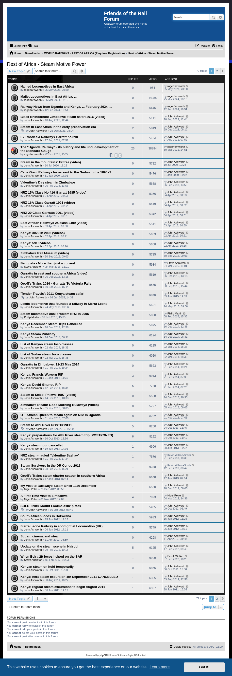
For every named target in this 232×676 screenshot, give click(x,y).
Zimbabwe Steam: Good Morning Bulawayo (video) (59, 405)
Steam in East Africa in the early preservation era (58, 127)
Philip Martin (31, 317)
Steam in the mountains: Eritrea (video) (50, 162)
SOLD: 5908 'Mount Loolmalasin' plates (50, 506)
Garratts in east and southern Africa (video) (53, 273)
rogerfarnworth (33, 89)
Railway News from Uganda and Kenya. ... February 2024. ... (66, 107)
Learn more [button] (159, 667)
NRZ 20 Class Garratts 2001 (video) (47, 213)
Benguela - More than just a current (47, 263)
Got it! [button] (204, 667)
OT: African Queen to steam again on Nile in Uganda (60, 415)
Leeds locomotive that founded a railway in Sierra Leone (63, 304)
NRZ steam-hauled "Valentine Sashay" (50, 455)
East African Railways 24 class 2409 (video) (53, 223)
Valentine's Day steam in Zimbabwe (47, 182)
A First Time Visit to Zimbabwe (43, 496)
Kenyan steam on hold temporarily (47, 566)
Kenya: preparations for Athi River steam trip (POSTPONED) (66, 435)
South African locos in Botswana (45, 516)
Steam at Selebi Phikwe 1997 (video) (48, 395)
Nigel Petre (30, 489)
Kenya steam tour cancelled (41, 445)
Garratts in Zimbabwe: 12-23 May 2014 (49, 364)
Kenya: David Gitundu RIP (40, 384)
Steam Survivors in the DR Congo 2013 (50, 465)
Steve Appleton (33, 266)
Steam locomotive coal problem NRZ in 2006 (54, 314)
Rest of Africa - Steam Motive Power (46, 64)
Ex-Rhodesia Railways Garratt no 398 (49, 137)
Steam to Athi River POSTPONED (46, 425)
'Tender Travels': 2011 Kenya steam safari (52, 293)
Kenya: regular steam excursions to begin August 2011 (62, 587)
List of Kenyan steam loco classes (46, 344)
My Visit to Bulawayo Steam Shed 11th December (58, 486)
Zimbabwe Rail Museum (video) (44, 253)
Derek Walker (175, 556)
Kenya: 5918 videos (35, 243)
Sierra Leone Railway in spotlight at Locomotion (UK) (61, 526)
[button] (222, 71)
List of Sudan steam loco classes (45, 354)
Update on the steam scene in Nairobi (49, 546)
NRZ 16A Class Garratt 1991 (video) (47, 202)
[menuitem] (33, 46)
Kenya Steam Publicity (37, 334)
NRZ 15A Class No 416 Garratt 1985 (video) (53, 192)
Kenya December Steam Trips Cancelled (51, 324)
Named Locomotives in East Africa (47, 86)
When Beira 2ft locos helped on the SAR (51, 556)
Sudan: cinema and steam (40, 536)
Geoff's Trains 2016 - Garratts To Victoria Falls (55, 283)
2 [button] (217, 71)
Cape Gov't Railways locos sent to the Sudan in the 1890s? (65, 172)
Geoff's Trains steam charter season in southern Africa (62, 475)
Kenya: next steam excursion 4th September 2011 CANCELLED (69, 577)
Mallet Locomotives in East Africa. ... (48, 96)
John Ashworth (33, 120)
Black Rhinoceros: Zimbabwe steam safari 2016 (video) (62, 117)
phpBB (103, 655)
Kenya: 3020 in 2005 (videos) (42, 233)
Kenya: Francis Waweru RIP (41, 374)
